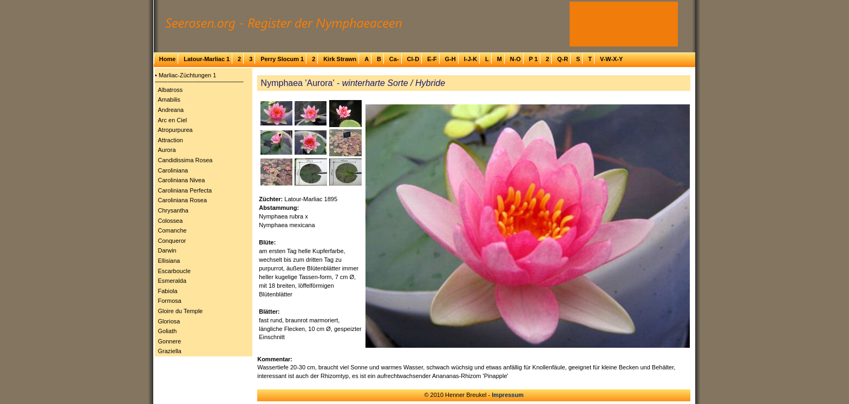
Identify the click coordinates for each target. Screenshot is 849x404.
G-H (450, 59)
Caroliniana (173, 170)
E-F (432, 59)
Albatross (170, 90)
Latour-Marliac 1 (207, 59)
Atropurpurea (175, 130)
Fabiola (168, 291)
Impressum (508, 395)
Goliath (167, 331)
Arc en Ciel (172, 120)
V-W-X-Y (611, 59)
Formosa (169, 300)
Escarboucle (174, 271)
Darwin (167, 250)
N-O (515, 59)
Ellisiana (169, 260)
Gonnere (169, 341)
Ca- (394, 59)
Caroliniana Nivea (181, 180)
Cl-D (413, 59)
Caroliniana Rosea (182, 200)
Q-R (562, 59)
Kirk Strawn (339, 59)
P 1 (533, 59)
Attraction (170, 140)
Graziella (169, 351)
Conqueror (172, 240)
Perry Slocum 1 (282, 59)
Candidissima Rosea (185, 160)
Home (167, 59)
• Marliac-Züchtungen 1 (185, 75)
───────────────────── (199, 81)
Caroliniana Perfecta (185, 190)
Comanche (172, 230)
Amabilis (169, 99)
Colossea (170, 220)
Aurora (167, 150)
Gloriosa (169, 321)
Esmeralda (172, 280)
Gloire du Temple (180, 311)
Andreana (171, 110)
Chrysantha (173, 210)
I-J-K (470, 59)
